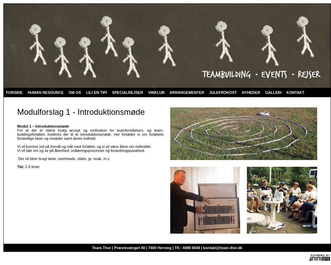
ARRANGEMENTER (187, 92)
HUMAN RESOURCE (45, 92)
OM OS (75, 92)
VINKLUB (156, 92)
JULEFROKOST (223, 92)
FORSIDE (14, 92)
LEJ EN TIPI (96, 92)
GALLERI (273, 92)
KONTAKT (295, 92)
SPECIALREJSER (127, 92)
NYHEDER (251, 92)
